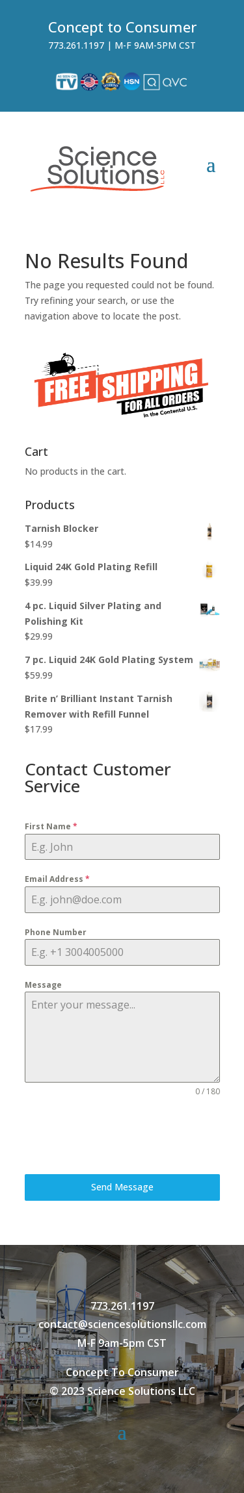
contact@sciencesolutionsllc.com (122, 1324)
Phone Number (56, 932)
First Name (51, 826)
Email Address (57, 879)
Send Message (122, 1187)
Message (43, 984)
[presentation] (122, 1135)
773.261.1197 (76, 45)
